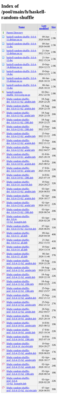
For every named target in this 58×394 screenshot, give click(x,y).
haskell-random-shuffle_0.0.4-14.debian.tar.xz (21, 65)
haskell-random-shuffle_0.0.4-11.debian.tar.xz (21, 38)
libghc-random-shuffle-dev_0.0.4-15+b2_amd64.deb (21, 190)
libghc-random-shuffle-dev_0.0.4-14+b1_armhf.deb (20, 169)
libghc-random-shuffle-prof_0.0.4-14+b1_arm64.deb (21, 324)
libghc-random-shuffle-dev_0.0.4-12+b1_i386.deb (19, 128)
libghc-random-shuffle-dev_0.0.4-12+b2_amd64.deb (21, 135)
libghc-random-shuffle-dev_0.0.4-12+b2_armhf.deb (20, 148)
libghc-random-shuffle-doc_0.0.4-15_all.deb (18, 255)
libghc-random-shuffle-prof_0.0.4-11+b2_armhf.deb (20, 276)
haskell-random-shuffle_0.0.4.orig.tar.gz (18, 93)
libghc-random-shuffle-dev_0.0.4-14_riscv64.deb (19, 183)
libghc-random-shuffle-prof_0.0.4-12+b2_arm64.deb (21, 303)
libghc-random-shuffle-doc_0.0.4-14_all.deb (18, 248)
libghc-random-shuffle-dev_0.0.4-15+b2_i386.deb (19, 211)
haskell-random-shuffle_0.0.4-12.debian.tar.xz (21, 52)
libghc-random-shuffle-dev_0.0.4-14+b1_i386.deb (19, 176)
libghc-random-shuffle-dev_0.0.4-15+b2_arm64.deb (20, 197)
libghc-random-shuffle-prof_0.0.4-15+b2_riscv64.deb (21, 389)
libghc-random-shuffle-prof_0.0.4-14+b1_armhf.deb (20, 331)
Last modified (44, 27)
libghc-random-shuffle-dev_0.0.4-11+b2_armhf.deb (20, 114)
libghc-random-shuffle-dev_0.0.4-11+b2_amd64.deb (21, 100)
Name (22, 27)
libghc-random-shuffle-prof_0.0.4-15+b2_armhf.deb (20, 365)
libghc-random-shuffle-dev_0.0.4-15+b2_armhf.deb (20, 204)
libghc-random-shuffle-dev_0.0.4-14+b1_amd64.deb (21, 155)
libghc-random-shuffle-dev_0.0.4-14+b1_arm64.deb (20, 162)
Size (53, 27)
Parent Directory (14, 32)
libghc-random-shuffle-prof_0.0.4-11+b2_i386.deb (20, 282)
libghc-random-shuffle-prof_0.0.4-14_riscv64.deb (19, 345)
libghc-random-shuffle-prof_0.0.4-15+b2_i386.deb (20, 372)
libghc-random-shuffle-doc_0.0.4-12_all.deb (18, 241)
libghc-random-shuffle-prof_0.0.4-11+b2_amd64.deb (21, 262)
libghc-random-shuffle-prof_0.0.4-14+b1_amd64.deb (21, 317)
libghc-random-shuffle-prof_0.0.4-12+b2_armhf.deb (20, 310)
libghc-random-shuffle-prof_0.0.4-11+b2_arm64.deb (21, 269)
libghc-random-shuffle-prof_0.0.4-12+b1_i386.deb (20, 289)
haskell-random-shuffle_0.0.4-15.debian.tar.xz (21, 79)
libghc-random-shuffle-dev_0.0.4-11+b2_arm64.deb (20, 107)
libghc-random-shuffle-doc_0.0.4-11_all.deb (18, 234)
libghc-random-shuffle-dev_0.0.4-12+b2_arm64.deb (20, 141)
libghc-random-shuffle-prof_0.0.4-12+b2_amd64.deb (21, 296)
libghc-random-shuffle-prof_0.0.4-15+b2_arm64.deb (21, 358)
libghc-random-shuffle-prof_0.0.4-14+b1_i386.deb (20, 338)
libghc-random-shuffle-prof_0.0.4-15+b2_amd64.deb (21, 352)
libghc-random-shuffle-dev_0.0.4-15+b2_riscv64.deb (21, 227)
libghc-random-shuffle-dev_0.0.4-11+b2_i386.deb (19, 121)
